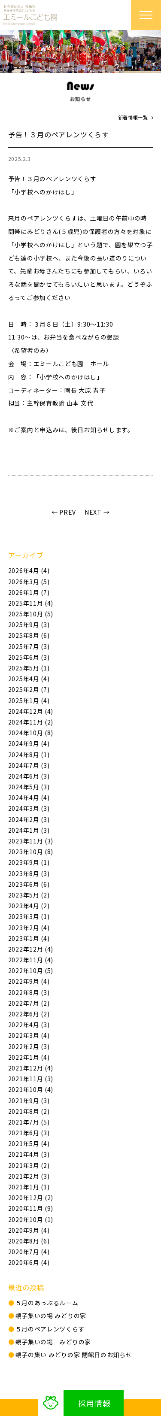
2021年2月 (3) (29, 1176)
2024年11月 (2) (30, 722)
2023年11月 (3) (30, 841)
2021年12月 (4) (30, 1068)
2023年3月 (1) (29, 916)
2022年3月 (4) (29, 1035)
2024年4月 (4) (29, 797)
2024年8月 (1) (29, 754)
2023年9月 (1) (29, 862)
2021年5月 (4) (29, 1143)
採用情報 (94, 1403)
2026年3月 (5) (29, 581)
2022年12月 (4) (30, 949)
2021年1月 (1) (29, 1187)
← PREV (64, 512)
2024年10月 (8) (30, 732)
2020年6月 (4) (29, 1262)
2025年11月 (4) (30, 603)
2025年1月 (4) (29, 700)
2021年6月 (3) (29, 1132)
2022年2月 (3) (29, 1046)
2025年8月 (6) (29, 635)
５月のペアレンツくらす (50, 1329)
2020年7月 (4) (29, 1251)
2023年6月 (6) (29, 884)
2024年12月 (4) (30, 711)
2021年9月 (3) (29, 1100)
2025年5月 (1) (29, 668)
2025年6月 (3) (29, 657)
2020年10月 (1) (30, 1219)
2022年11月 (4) (30, 959)
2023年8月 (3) (29, 873)
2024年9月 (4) (29, 743)
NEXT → (97, 512)
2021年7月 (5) (29, 1122)
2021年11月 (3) (30, 1078)
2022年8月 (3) (29, 992)
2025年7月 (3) (29, 646)
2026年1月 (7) (29, 592)
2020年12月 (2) (30, 1197)
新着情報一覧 (133, 117)
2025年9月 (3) (29, 624)
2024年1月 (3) (29, 830)
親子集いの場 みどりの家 (50, 1315)
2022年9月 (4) (29, 981)
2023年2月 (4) (29, 927)
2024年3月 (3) (29, 808)
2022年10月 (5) (30, 970)
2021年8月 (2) (29, 1111)
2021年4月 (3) (29, 1154)
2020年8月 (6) (29, 1241)
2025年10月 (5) (30, 613)
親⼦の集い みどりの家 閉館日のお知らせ (73, 1354)
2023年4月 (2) (29, 905)
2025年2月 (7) (29, 689)
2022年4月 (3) (29, 1024)
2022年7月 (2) (29, 1003)
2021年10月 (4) (30, 1089)
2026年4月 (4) (29, 570)
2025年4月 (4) (29, 678)
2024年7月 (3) (29, 765)
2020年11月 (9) (30, 1208)
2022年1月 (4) (29, 1057)
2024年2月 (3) (29, 819)
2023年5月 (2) (29, 895)
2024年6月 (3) (29, 776)
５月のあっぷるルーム (47, 1302)
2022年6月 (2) (29, 1014)
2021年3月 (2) (29, 1165)
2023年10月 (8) (30, 851)
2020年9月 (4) (29, 1230)
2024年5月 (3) (29, 786)
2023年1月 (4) (29, 938)
